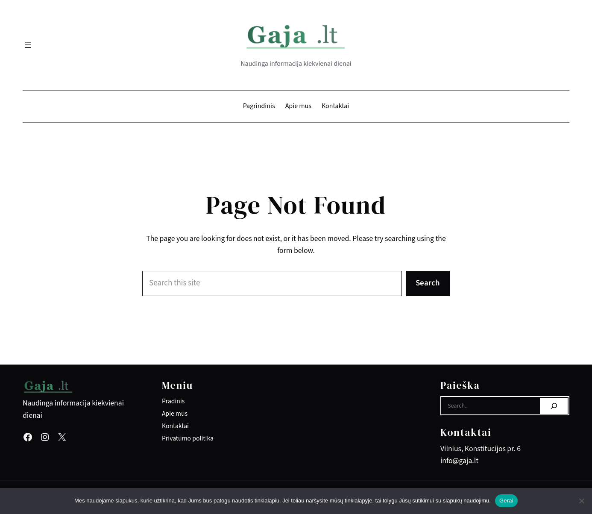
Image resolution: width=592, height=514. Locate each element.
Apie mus (175, 413)
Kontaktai (175, 426)
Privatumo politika (188, 438)
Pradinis (173, 401)
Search (428, 283)
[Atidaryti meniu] (28, 45)
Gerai (506, 500)
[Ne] (581, 500)
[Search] (554, 406)
